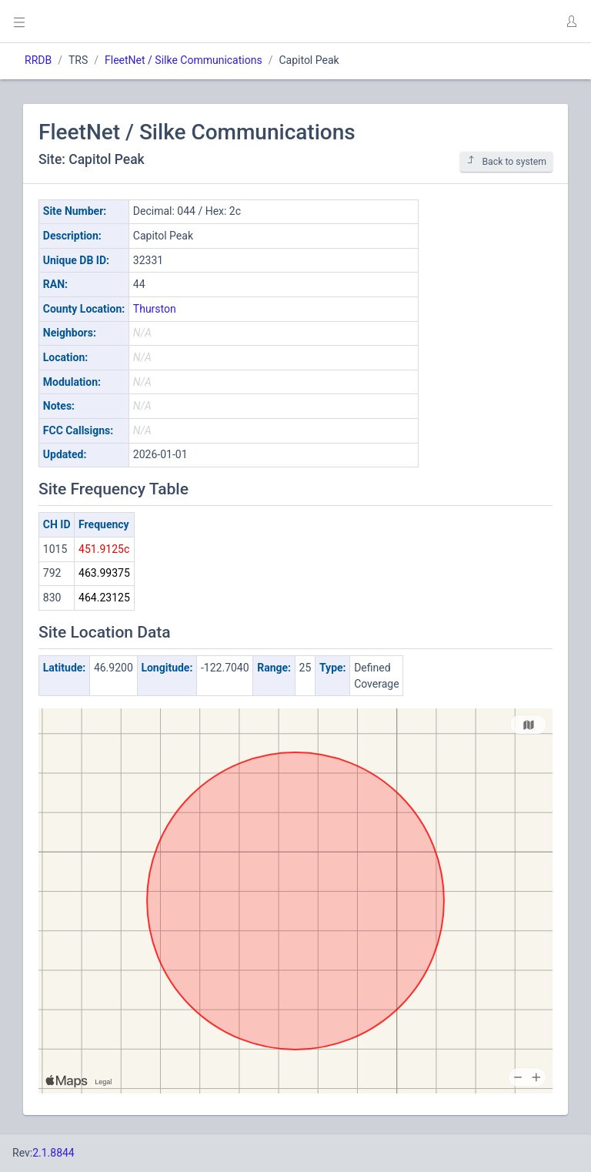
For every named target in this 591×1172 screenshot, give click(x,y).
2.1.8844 (53, 1153)
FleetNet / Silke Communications (183, 60)
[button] (571, 21)
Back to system (506, 161)
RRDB (38, 60)
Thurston (154, 309)
